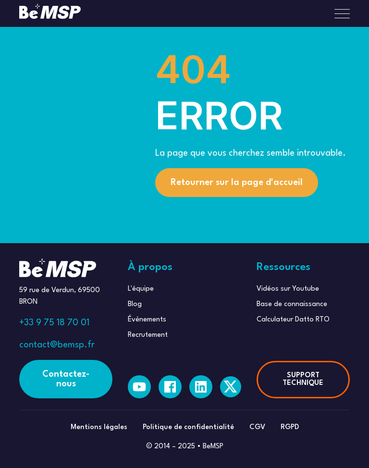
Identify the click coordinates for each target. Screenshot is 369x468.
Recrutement (148, 335)
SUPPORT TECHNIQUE (303, 379)
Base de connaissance (292, 304)
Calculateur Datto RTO (293, 319)
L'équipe (141, 289)
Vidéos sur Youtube (288, 289)
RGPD (290, 427)
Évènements (147, 319)
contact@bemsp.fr (57, 345)
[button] (338, 13)
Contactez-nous (65, 379)
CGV (257, 427)
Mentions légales (99, 427)
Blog (135, 304)
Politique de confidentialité (188, 427)
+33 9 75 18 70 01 (54, 323)
